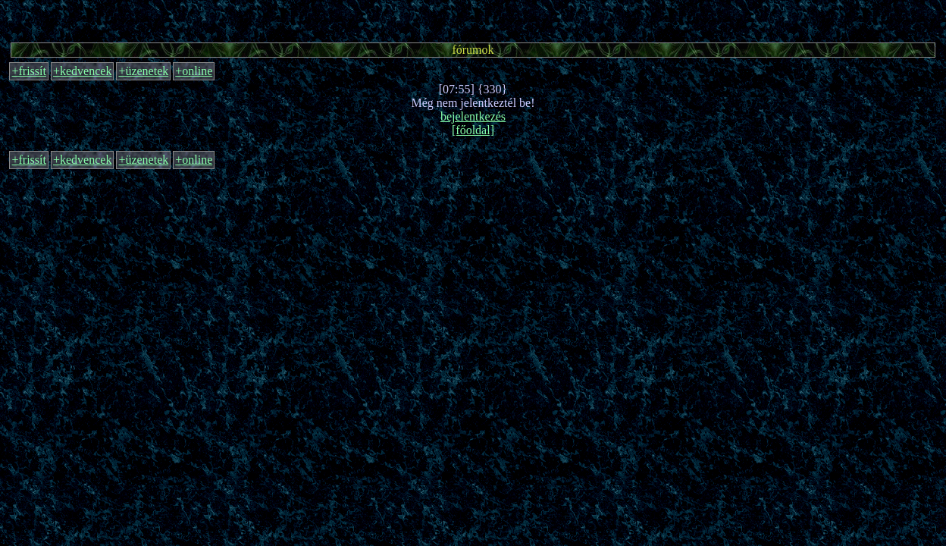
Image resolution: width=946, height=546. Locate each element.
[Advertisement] (473, 19)
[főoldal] (473, 130)
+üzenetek (143, 70)
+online (193, 70)
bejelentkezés (473, 116)
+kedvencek (82, 70)
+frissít (28, 70)
